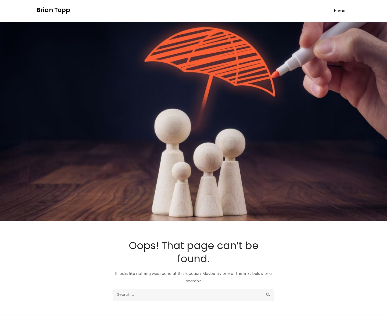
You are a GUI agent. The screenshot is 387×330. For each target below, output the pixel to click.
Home (339, 10)
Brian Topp (53, 10)
